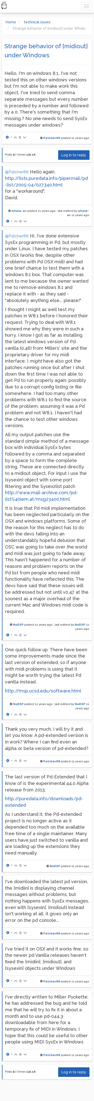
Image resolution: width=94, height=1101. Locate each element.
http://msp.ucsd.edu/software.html (43, 690)
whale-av (19, 211)
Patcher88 (51, 138)
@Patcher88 (17, 172)
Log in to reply (73, 155)
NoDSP (18, 624)
